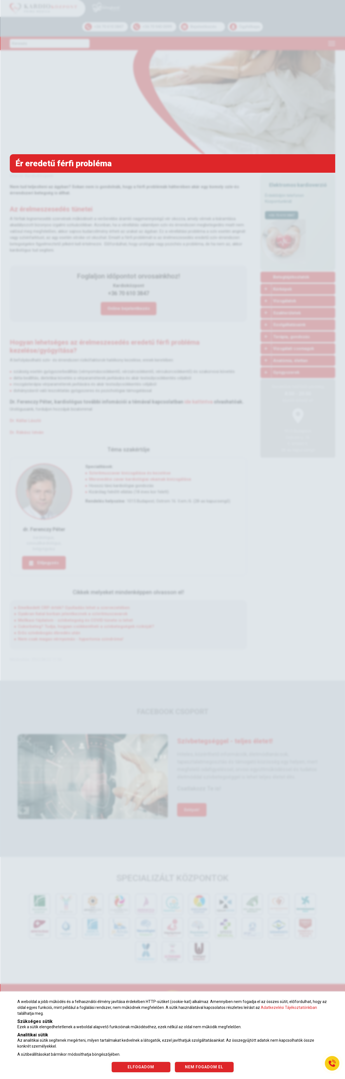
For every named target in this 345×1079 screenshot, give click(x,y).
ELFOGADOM (141, 1067)
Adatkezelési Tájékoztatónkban (289, 1007)
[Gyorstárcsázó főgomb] (332, 1063)
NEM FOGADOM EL (204, 1067)
